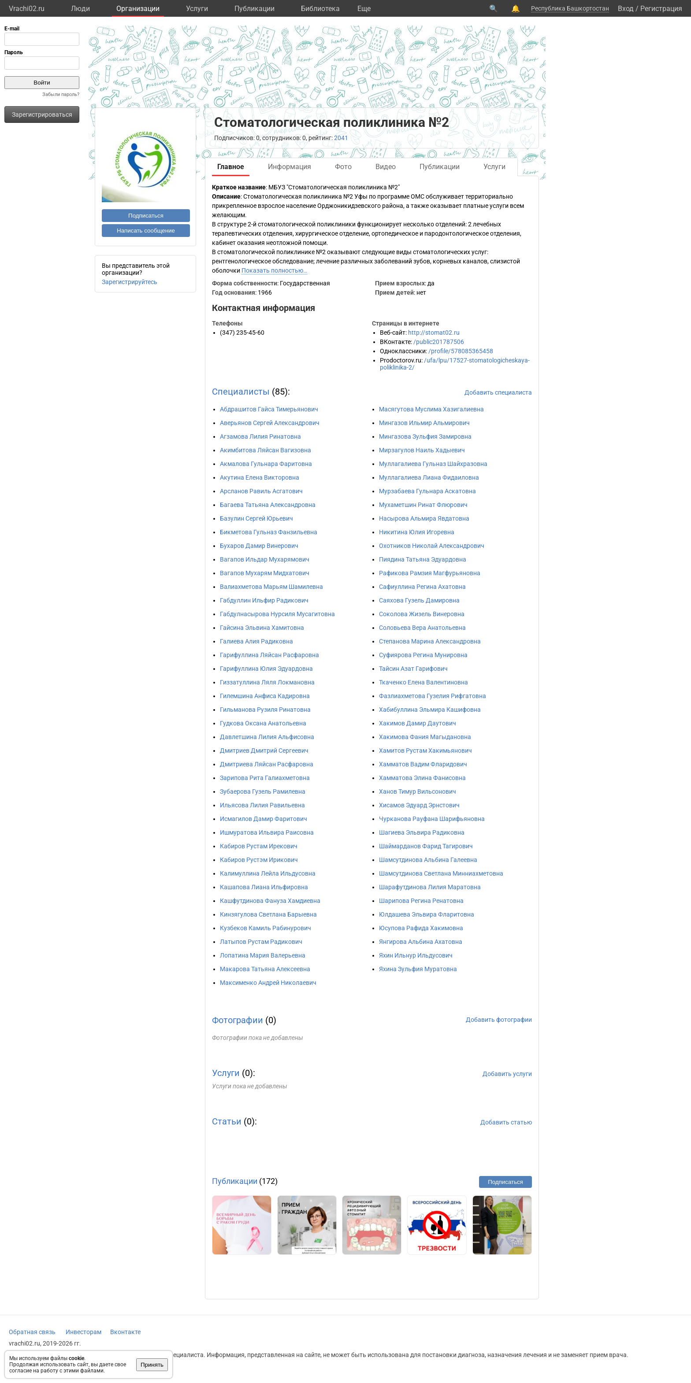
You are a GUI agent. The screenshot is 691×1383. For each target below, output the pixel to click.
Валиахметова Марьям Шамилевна (271, 586)
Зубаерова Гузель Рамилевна (262, 791)
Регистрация (661, 8)
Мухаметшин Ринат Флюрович (423, 504)
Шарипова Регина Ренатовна (421, 900)
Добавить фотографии (499, 1019)
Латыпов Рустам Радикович (261, 941)
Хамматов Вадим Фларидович (423, 764)
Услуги (197, 8)
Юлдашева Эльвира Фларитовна (426, 914)
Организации (138, 8)
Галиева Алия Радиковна (256, 641)
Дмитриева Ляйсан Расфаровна (266, 764)
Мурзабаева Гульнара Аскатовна (427, 491)
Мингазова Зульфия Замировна (425, 436)
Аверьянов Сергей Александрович (269, 422)
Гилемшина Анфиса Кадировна (265, 695)
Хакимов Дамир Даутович (417, 723)
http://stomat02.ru (434, 332)
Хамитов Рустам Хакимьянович (425, 750)
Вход (626, 8)
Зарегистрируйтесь (129, 281)
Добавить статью (506, 1122)
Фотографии (237, 1020)
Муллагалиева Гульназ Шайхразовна (433, 463)
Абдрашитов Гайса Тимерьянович (269, 409)
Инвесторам (83, 1331)
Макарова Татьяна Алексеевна (265, 969)
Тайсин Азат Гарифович (413, 668)
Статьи (226, 1121)
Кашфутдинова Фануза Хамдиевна (270, 900)
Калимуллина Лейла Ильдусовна (268, 873)
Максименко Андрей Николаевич (268, 982)
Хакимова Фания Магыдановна (425, 736)
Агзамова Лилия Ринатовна (260, 436)
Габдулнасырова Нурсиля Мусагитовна (277, 614)
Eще (364, 8)
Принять (152, 1364)
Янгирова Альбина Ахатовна (420, 941)
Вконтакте (125, 1331)
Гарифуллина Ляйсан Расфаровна (269, 654)
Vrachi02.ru (27, 8)
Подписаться (145, 215)
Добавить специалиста (498, 392)
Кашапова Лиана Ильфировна (264, 887)
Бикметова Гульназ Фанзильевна (268, 532)
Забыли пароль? (60, 94)
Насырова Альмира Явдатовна (424, 518)
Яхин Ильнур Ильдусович (416, 955)
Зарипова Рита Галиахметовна (265, 777)
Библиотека (320, 8)
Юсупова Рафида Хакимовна (421, 928)
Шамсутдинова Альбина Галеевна (428, 859)
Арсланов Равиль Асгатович (261, 491)
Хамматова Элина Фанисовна (422, 777)
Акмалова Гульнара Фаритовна (266, 463)
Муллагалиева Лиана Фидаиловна (429, 477)
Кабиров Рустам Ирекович (258, 846)
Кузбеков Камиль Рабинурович (265, 928)
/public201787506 (438, 341)
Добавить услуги (507, 1073)
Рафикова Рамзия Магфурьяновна (429, 573)
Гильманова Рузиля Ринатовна (265, 709)
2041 (341, 137)
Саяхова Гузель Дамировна (419, 600)
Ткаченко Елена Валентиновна (423, 682)
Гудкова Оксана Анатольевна (263, 723)
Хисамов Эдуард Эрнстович (419, 805)
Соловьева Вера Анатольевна (422, 627)
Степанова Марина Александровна (430, 641)
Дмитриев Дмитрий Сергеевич (264, 750)
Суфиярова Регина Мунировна (423, 654)
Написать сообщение (146, 230)
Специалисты (241, 391)
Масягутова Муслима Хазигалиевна (431, 409)
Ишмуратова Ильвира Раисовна (267, 832)
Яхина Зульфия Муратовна (418, 969)
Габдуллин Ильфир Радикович (264, 600)
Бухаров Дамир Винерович (259, 545)
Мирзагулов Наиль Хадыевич (422, 450)
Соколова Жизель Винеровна (421, 614)
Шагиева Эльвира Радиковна (421, 832)
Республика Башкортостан (570, 8)
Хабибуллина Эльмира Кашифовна (430, 709)
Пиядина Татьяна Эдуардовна (422, 559)
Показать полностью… (274, 270)
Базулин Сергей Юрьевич (256, 518)
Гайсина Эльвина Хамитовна (262, 627)
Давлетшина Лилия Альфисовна (267, 736)
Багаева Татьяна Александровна (268, 504)
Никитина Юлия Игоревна (416, 532)
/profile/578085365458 (460, 351)
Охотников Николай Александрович (431, 545)
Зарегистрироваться (42, 114)
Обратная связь (32, 1331)
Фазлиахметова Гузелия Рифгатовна (432, 695)
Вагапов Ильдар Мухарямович (264, 559)
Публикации (254, 8)
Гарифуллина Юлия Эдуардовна (266, 668)
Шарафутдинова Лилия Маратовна (430, 887)
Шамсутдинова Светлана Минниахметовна (441, 873)
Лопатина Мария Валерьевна (262, 955)
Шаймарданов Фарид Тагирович (426, 846)
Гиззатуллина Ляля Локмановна (267, 682)
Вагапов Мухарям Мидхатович (264, 573)
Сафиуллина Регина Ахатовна (422, 586)
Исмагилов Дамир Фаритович (263, 818)
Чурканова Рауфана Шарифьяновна (432, 818)
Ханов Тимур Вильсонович (417, 791)
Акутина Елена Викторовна (259, 477)
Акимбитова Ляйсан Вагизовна (265, 450)
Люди (80, 8)
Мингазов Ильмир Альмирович (424, 422)
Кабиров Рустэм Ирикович (259, 859)
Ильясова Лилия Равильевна (262, 805)
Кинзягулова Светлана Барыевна (268, 914)
